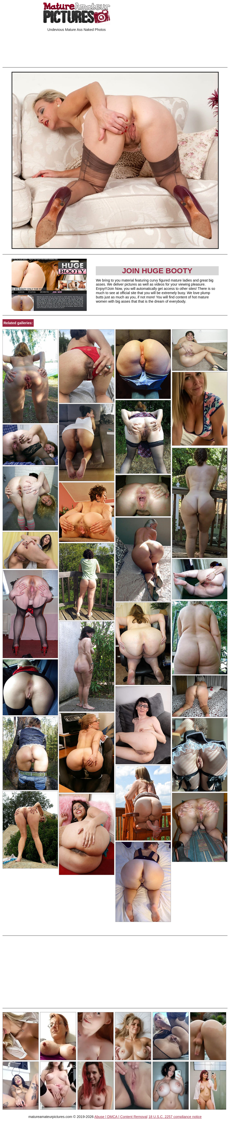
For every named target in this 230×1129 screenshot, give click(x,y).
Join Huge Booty (157, 271)
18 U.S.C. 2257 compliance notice (175, 1117)
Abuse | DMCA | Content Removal (120, 1117)
